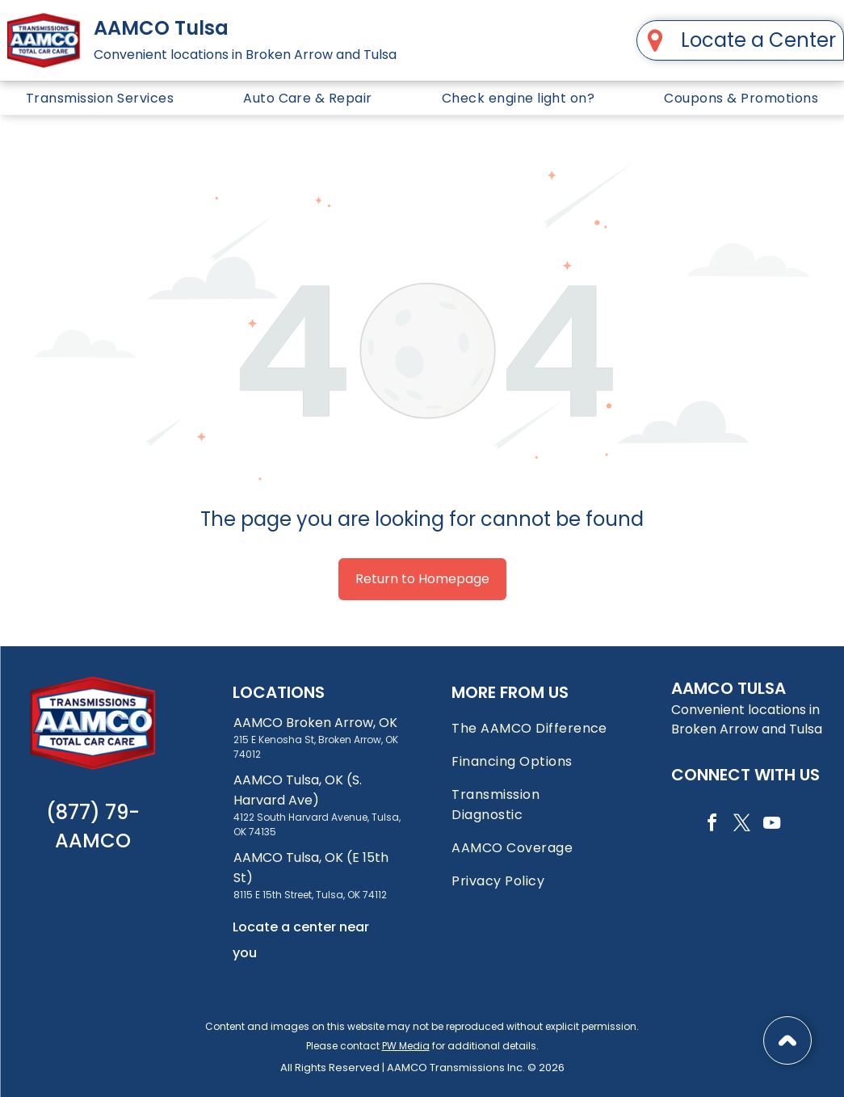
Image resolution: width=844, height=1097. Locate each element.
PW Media (406, 1046)
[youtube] (771, 825)
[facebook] (711, 825)
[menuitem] (100, 98)
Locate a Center (758, 40)
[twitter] (741, 825)
